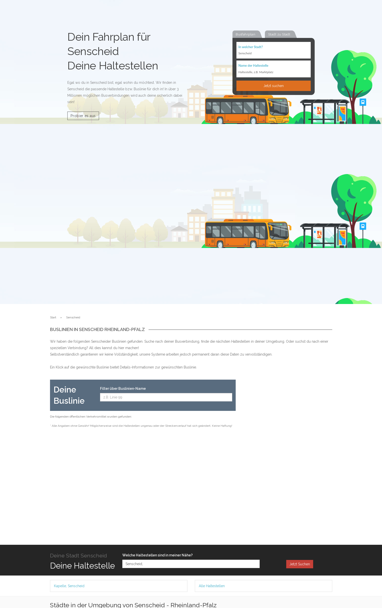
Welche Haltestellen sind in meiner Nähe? (157, 555)
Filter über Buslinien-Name (123, 389)
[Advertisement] (288, 454)
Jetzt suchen (273, 86)
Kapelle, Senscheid (69, 586)
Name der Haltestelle (253, 66)
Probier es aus (83, 116)
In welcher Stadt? (250, 47)
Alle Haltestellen (212, 586)
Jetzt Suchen (299, 564)
